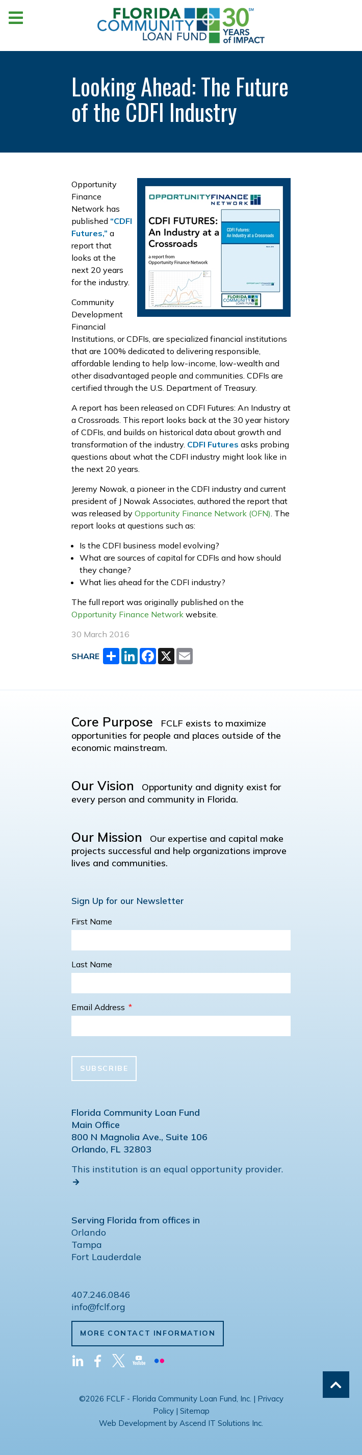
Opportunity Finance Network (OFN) (203, 513)
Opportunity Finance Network (127, 614)
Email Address (101, 1007)
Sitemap (195, 1411)
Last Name (91, 964)
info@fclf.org (98, 1307)
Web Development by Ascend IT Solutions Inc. (181, 1423)
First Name (91, 921)
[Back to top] (336, 1384)
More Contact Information (147, 1333)
